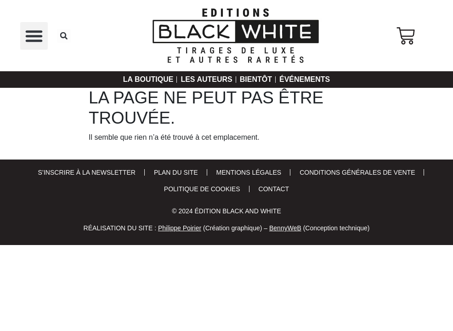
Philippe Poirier (179, 228)
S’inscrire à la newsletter (87, 172)
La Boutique (140, 79)
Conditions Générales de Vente (357, 172)
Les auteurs (204, 79)
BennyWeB (285, 228)
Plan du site (176, 172)
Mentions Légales (249, 172)
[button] (34, 36)
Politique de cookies (202, 189)
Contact (274, 189)
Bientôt (259, 79)
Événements (312, 79)
